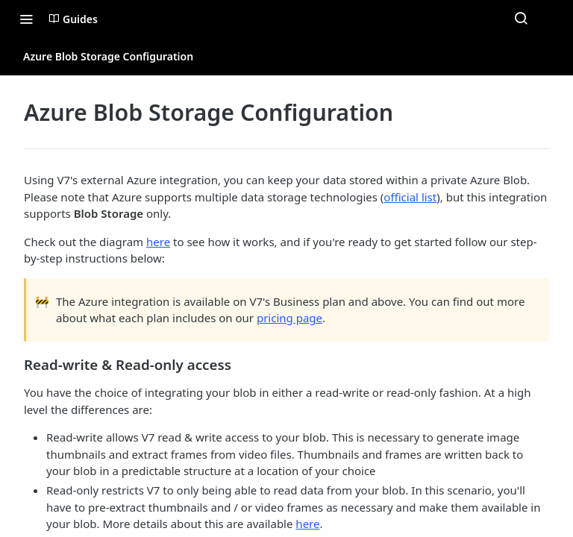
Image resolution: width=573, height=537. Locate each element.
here (158, 241)
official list (409, 196)
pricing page (289, 317)
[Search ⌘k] (521, 18)
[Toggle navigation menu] (26, 18)
